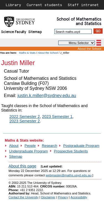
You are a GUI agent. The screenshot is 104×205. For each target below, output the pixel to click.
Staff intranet (83, 4)
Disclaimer (48, 197)
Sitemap (35, 31)
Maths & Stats (27, 52)
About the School (89, 48)
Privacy (63, 197)
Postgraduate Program (81, 146)
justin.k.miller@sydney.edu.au (46, 95)
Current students (44, 4)
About (14, 146)
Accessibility (78, 197)
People (30, 146)
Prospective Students (71, 151)
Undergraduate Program (28, 151)
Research (49, 146)
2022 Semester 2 (24, 116)
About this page (22, 166)
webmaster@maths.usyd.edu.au (69, 175)
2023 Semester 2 (24, 121)
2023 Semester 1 (57, 116)
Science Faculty (13, 31)
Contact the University (24, 197)
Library (13, 4)
